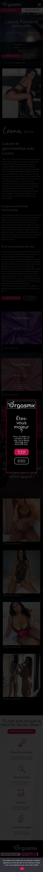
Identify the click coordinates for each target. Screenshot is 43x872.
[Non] (40, 865)
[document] (21, 436)
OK (22, 868)
